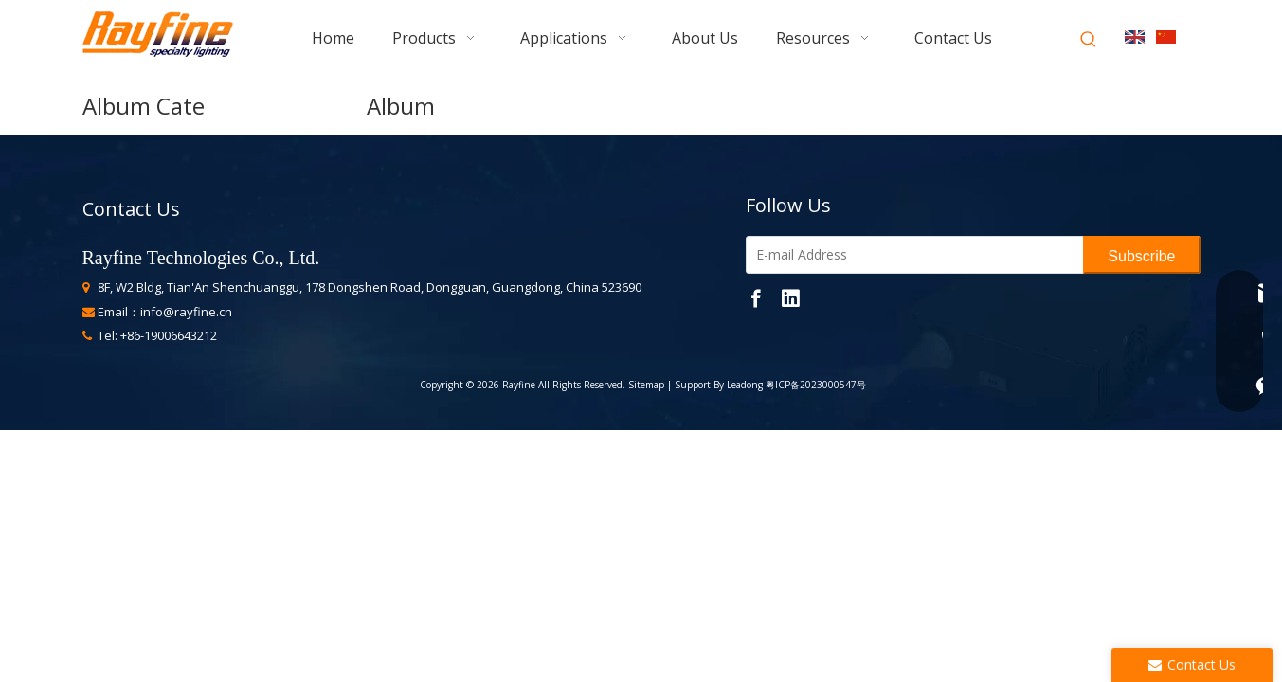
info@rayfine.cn (186, 311)
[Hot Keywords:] (1089, 40)
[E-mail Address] (911, 255)
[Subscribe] (1141, 255)
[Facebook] (756, 297)
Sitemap (644, 384)
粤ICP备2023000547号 (816, 384)
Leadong (745, 384)
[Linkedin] (790, 297)
